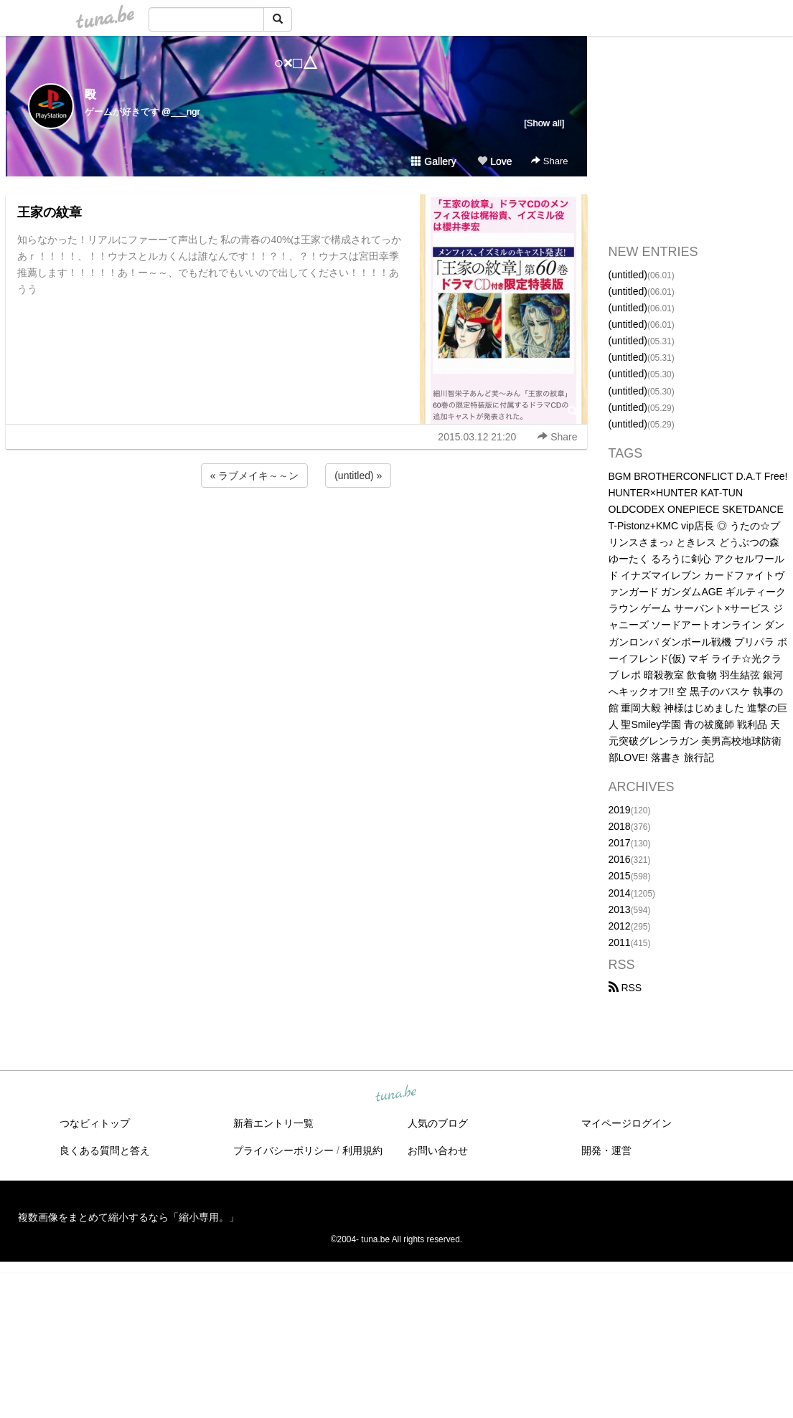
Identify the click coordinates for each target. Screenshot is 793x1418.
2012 (620, 926)
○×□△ (296, 63)
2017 (620, 843)
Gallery (433, 161)
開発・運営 (606, 1150)
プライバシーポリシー (283, 1150)
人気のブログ (438, 1123)
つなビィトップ (95, 1123)
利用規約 (362, 1150)
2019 (620, 810)
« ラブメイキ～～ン (254, 475)
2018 (620, 826)
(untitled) (628, 274)
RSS (625, 987)
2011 (620, 942)
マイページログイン (626, 1123)
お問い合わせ (438, 1150)
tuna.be (396, 1094)
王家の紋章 (49, 212)
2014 (620, 893)
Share (549, 161)
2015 (620, 875)
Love (494, 161)
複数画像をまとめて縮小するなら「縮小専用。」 (128, 1217)
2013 (620, 909)
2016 (620, 859)
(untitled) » (358, 475)
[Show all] (544, 123)
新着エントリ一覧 (273, 1123)
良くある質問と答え (105, 1150)
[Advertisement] (296, 529)
